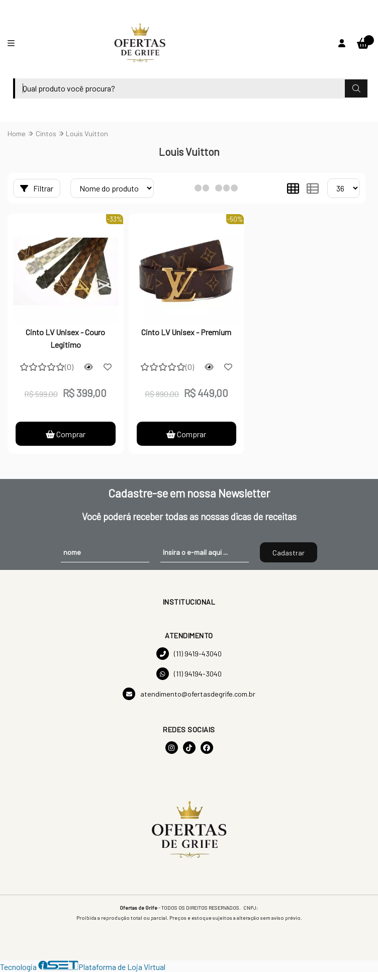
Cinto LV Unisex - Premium (186, 332)
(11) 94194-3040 (189, 673)
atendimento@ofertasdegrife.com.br (189, 694)
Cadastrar (288, 552)
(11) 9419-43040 (189, 653)
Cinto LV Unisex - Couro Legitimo (65, 338)
